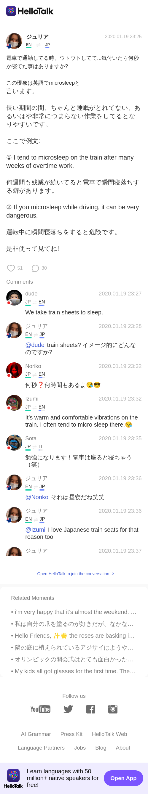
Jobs (80, 748)
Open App (123, 778)
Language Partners (41, 748)
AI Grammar (36, 734)
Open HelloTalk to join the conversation (73, 573)
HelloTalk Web (109, 734)
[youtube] (40, 709)
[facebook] (91, 709)
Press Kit (71, 734)
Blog (100, 748)
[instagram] (112, 709)
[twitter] (68, 709)
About (123, 748)
